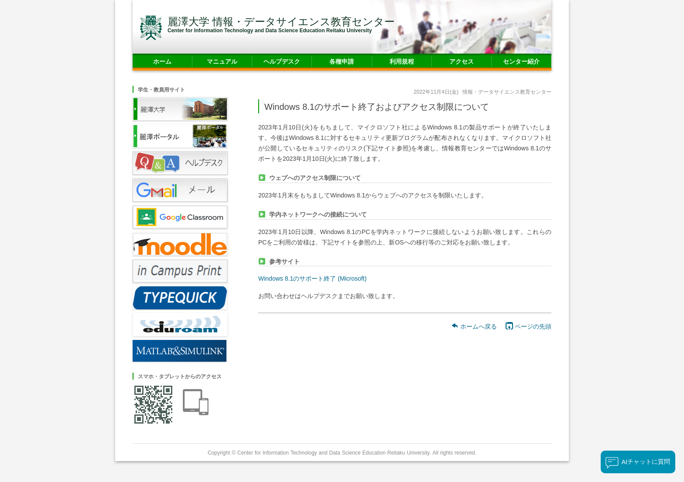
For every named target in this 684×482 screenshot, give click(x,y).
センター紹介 (521, 61)
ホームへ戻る (474, 326)
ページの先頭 (528, 326)
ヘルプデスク (281, 61)
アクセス (461, 61)
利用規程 (402, 61)
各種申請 (341, 61)
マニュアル (222, 61)
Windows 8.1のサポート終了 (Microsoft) (312, 278)
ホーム (162, 61)
